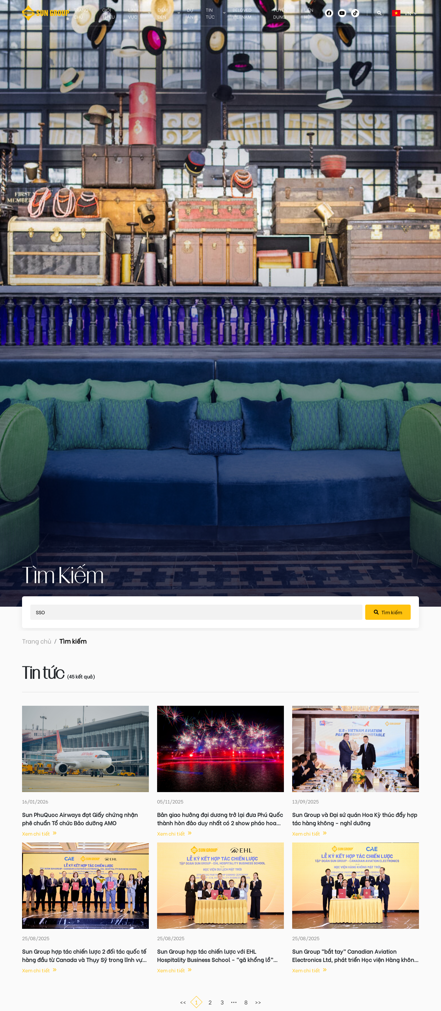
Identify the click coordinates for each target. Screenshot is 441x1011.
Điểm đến (162, 13)
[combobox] (392, 13)
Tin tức (210, 13)
